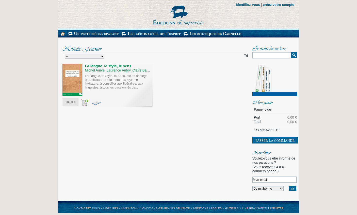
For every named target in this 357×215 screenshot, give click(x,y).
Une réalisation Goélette (262, 208)
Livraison (128, 208)
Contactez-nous (87, 208)
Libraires (110, 208)
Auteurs (232, 208)
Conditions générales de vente (165, 208)
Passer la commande (275, 141)
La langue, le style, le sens (108, 66)
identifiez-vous (248, 5)
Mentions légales (207, 208)
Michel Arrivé (95, 70)
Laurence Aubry (118, 70)
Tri (246, 56)
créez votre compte (278, 5)
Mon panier (262, 102)
